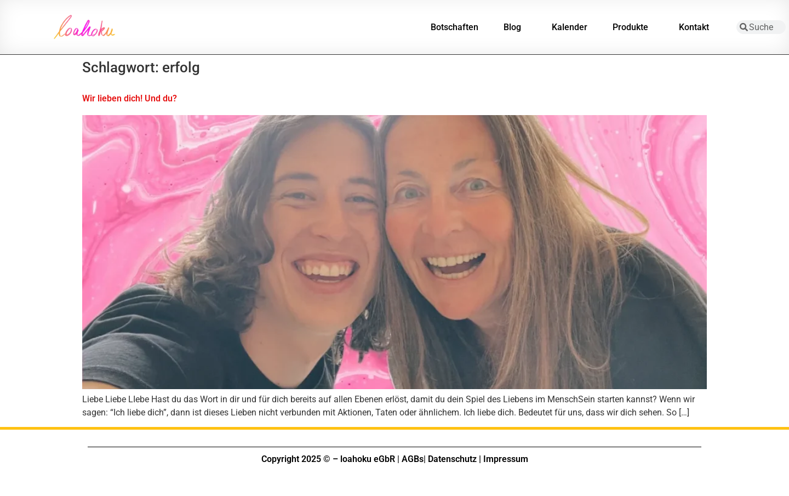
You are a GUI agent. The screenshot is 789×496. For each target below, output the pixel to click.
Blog (515, 27)
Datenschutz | (454, 459)
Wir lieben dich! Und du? (129, 98)
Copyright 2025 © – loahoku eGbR (328, 459)
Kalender (569, 27)
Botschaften (454, 27)
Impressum (505, 459)
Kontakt (696, 27)
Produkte (633, 27)
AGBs (413, 459)
